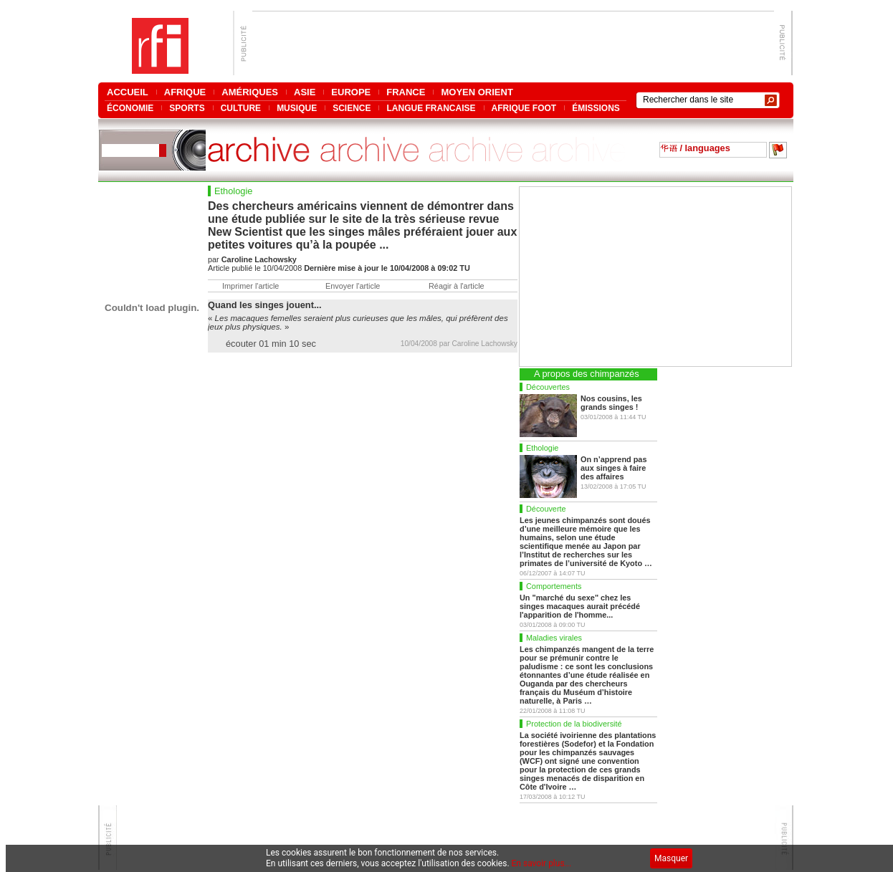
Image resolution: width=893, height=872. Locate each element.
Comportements (553, 586)
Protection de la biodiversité (574, 723)
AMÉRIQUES (249, 92)
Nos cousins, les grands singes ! (611, 402)
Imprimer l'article (250, 286)
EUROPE (351, 92)
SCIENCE (352, 107)
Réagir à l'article (456, 286)
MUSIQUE (297, 107)
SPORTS (186, 107)
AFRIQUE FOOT (524, 107)
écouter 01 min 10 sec (271, 343)
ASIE (304, 92)
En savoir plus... (542, 863)
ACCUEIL (127, 92)
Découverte (546, 508)
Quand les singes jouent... (265, 305)
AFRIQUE (185, 92)
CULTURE (241, 107)
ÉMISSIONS (596, 107)
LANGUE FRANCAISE (430, 107)
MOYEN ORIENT (476, 92)
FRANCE (405, 92)
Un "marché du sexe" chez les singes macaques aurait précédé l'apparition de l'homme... (580, 606)
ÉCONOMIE (130, 107)
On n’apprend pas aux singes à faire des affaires (613, 468)
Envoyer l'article (352, 286)
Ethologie (542, 448)
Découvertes (548, 387)
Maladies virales (554, 637)
